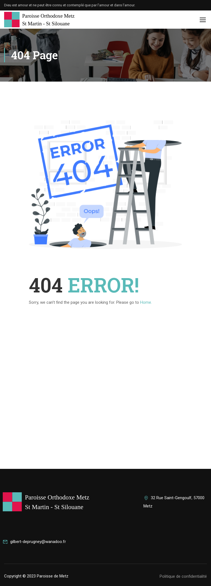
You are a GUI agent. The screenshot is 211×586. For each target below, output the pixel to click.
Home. (146, 302)
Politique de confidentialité (183, 576)
